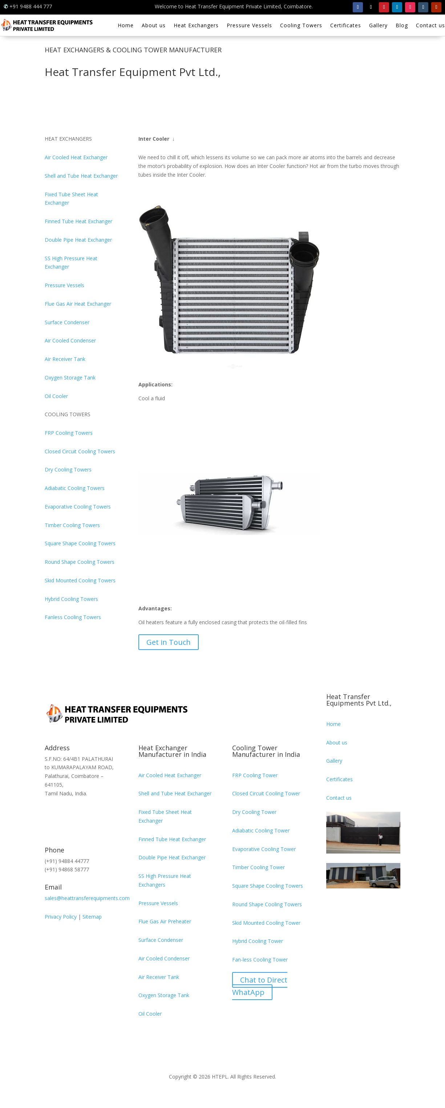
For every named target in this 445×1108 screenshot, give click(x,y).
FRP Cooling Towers (69, 432)
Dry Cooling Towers (68, 469)
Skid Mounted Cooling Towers (80, 580)
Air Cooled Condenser (70, 340)
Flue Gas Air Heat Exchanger (78, 303)
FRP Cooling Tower (255, 775)
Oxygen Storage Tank (70, 377)
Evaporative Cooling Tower (264, 849)
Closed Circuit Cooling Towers (80, 451)
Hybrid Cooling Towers (71, 598)
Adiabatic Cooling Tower (261, 830)
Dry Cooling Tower (254, 811)
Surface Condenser (67, 322)
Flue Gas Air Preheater (164, 921)
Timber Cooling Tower (258, 867)
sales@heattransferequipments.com (87, 898)
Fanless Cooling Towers (73, 617)
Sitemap (92, 916)
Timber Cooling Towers (72, 525)
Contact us (430, 26)
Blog (402, 26)
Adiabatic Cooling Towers (75, 488)
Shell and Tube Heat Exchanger (81, 175)
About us (154, 26)
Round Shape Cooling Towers (79, 561)
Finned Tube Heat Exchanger (78, 221)
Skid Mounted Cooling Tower (266, 922)
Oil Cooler (56, 396)
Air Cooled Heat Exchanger (76, 157)
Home (126, 26)
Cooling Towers (301, 26)
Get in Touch (168, 642)
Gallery (378, 26)
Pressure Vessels (249, 26)
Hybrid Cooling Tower (257, 941)
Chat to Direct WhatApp (259, 986)
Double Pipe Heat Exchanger (78, 239)
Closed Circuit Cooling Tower (266, 793)
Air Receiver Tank (65, 359)
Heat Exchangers (196, 26)
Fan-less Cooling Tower (260, 959)
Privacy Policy (61, 916)
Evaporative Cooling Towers (78, 506)
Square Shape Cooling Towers (80, 543)
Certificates (345, 26)
